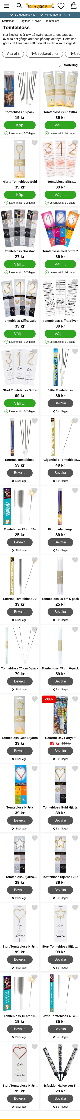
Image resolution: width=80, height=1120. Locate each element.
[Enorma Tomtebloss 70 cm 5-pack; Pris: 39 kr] (19, 581)
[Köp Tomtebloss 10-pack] (20, 125)
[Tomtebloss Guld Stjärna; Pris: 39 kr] (19, 720)
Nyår (38, 20)
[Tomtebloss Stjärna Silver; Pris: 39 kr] (19, 860)
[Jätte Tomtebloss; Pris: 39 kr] (60, 373)
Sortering (68, 65)
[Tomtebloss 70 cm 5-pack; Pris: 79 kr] (19, 651)
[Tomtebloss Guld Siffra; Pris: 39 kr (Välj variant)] (60, 95)
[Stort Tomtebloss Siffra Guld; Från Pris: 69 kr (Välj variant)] (19, 373)
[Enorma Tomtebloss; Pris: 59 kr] (19, 442)
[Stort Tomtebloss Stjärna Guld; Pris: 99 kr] (60, 929)
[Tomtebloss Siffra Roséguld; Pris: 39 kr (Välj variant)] (60, 164)
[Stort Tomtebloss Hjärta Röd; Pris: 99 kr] (19, 1068)
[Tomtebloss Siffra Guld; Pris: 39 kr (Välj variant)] (19, 303)
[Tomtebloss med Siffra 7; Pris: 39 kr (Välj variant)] (60, 234)
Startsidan (8, 20)
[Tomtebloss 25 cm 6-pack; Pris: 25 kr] (60, 581)
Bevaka (60, 403)
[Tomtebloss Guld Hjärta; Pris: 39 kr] (60, 790)
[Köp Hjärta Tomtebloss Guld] (20, 195)
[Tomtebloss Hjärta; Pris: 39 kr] (19, 790)
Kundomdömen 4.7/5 (57, 14)
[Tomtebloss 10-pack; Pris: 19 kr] (19, 95)
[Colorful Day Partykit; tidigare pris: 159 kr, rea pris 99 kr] (60, 720)
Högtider (24, 20)
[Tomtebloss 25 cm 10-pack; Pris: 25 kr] (19, 512)
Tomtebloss (53, 20)
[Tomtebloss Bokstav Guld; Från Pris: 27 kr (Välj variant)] (19, 234)
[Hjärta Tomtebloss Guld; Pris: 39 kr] (19, 164)
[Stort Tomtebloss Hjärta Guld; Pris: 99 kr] (19, 929)
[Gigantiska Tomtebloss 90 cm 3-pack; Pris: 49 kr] (60, 442)
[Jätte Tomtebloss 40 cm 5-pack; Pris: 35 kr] (60, 999)
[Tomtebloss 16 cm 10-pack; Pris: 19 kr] (19, 999)
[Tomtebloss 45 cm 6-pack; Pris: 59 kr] (60, 651)
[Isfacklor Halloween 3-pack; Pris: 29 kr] (60, 1068)
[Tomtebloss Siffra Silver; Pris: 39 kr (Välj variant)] (60, 303)
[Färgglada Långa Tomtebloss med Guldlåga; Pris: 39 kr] (60, 512)
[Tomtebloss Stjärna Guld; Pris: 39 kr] (60, 860)
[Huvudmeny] (6, 6)
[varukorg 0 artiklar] (73, 6)
